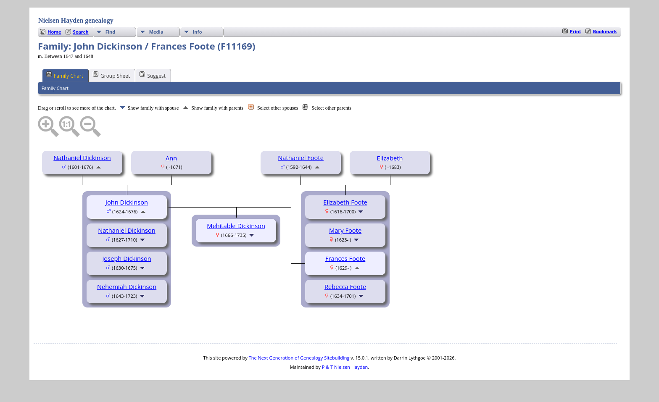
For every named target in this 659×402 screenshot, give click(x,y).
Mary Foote (345, 230)
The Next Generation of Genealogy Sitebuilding (299, 358)
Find (110, 32)
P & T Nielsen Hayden (345, 367)
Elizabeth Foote (345, 202)
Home (54, 32)
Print (575, 31)
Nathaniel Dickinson (82, 157)
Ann (171, 158)
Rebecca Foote (345, 286)
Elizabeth (390, 158)
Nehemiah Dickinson (126, 286)
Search (81, 32)
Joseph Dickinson (126, 258)
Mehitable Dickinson (236, 225)
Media (156, 32)
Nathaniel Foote (301, 157)
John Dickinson (126, 202)
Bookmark (605, 31)
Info (197, 32)
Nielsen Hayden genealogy (75, 20)
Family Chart (64, 75)
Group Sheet (111, 75)
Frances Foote (345, 258)
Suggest (153, 75)
